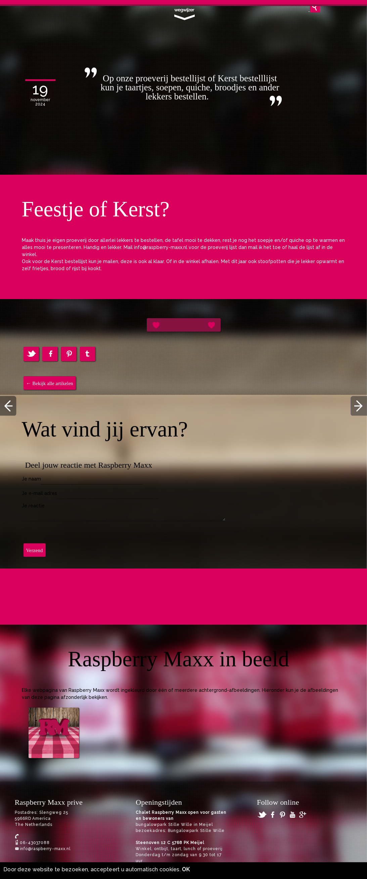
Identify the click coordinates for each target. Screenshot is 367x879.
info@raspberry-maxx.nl (45, 848)
